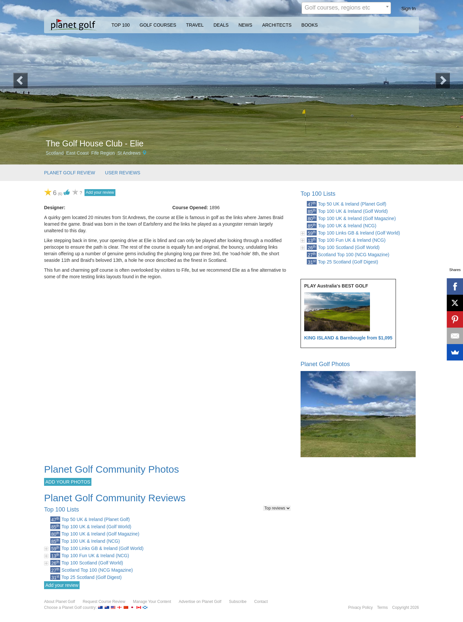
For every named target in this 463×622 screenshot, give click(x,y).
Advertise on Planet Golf (200, 601)
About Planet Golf (59, 601)
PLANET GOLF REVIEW (69, 172)
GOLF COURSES (158, 25)
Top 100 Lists (318, 193)
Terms (382, 607)
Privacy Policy (360, 607)
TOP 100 (120, 25)
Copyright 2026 (405, 607)
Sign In (408, 8)
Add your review (100, 192)
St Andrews (129, 153)
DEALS (221, 25)
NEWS (245, 25)
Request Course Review (104, 601)
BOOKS (310, 25)
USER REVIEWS (122, 172)
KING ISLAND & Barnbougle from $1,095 (348, 337)
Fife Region (103, 153)
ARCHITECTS (276, 25)
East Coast (77, 153)
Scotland (54, 153)
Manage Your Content (152, 601)
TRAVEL (195, 25)
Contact (261, 601)
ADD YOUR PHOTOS (67, 482)
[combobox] (346, 8)
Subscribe (237, 601)
